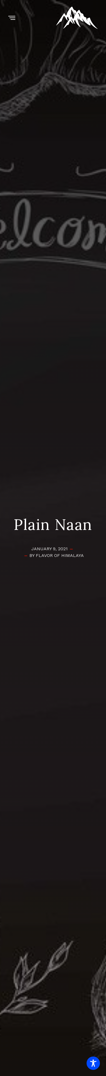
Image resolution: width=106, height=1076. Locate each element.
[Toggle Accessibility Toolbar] (93, 1063)
